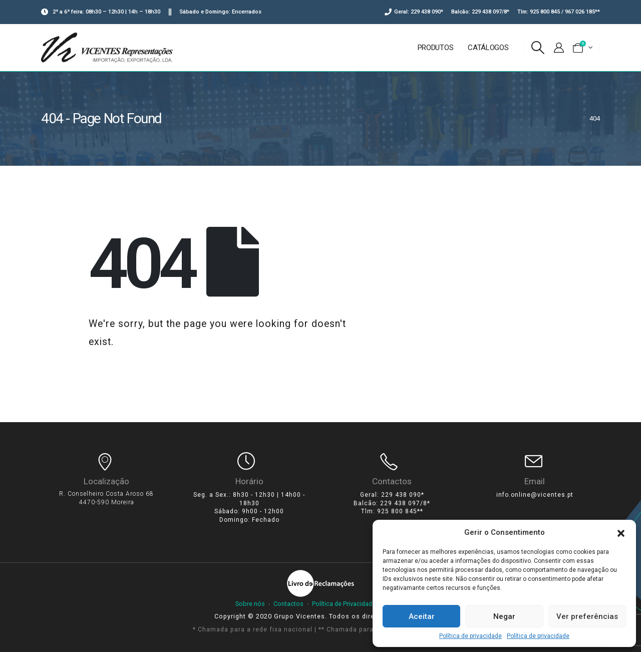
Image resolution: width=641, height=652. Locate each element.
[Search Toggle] (538, 47)
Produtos (436, 47)
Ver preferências (587, 616)
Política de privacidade (470, 635)
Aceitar (422, 616)
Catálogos (488, 47)
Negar (504, 616)
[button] (621, 532)
